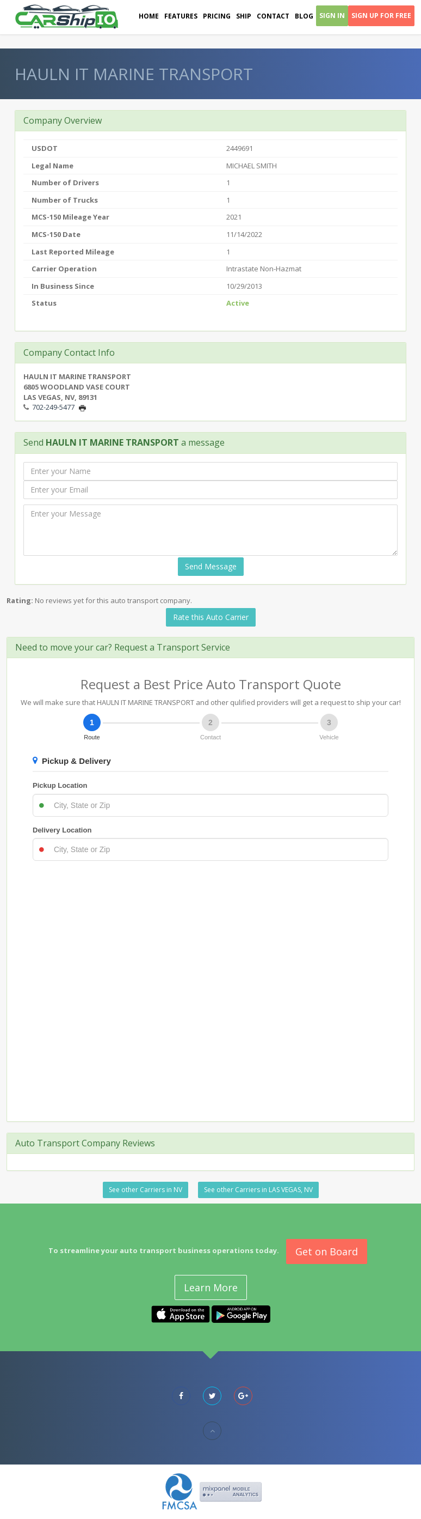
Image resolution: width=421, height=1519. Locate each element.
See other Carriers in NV (145, 1189)
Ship (243, 16)
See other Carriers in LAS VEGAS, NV (258, 1189)
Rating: (20, 600)
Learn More (211, 1287)
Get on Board (326, 1251)
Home (149, 16)
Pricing (217, 16)
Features (180, 16)
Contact (273, 16)
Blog (304, 16)
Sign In (332, 15)
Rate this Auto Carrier (211, 617)
